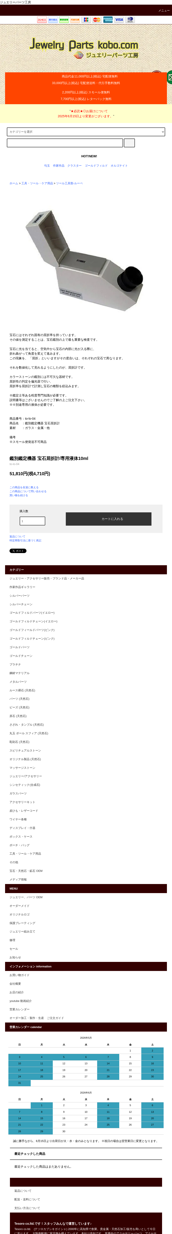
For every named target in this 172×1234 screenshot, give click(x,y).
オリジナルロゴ (19, 914)
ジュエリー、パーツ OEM (25, 897)
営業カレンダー (19, 1009)
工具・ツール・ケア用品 (37, 183)
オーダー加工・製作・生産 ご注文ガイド (36, 1018)
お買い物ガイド (19, 975)
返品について (17, 536)
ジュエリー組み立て (22, 931)
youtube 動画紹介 (20, 1001)
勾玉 (47, 165)
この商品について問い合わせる (28, 491)
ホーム (13, 183)
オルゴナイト (119, 165)
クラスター (74, 165)
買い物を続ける (18, 495)
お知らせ (15, 957)
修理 (12, 940)
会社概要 (15, 983)
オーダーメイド (19, 905)
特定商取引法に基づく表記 (25, 540)
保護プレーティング (22, 923)
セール (13, 948)
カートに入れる (108, 518)
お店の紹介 (16, 992)
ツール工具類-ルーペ (69, 183)
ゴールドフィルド (96, 165)
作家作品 (58, 165)
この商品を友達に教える (24, 487)
